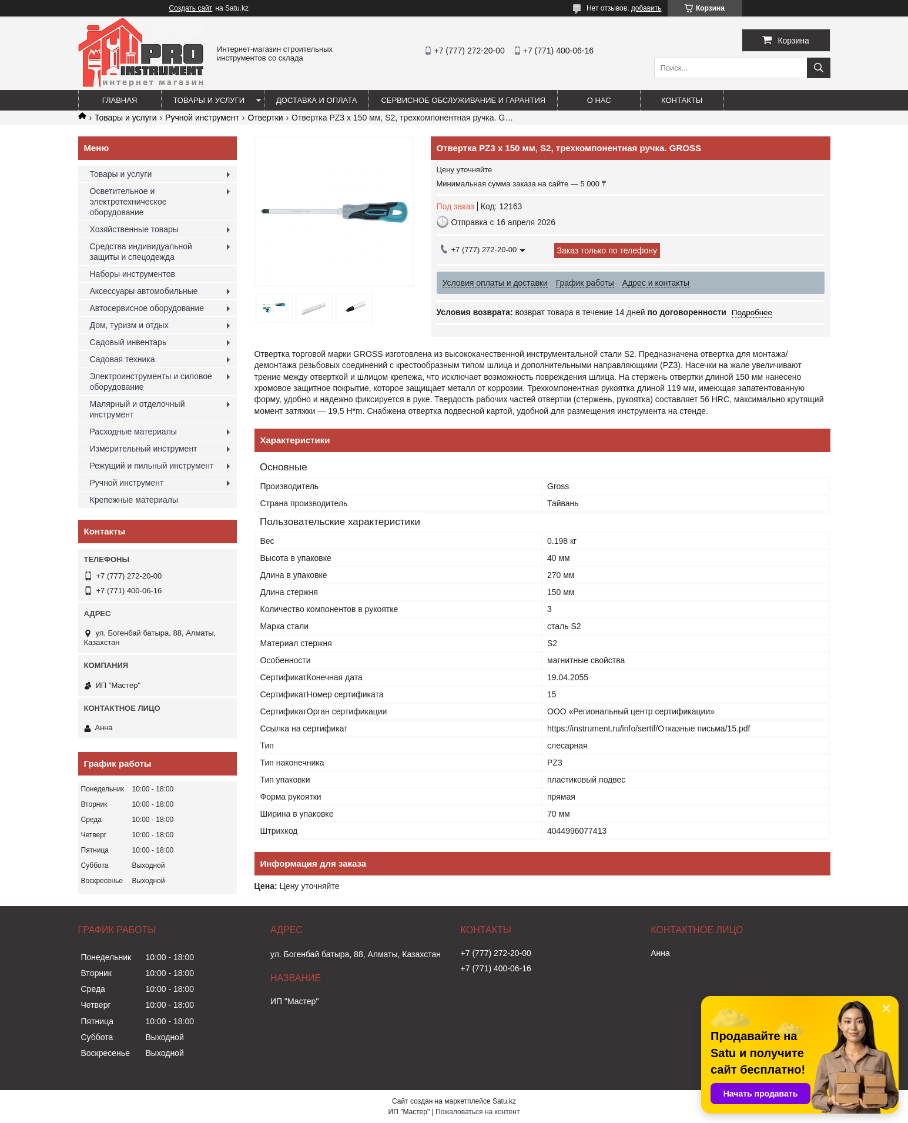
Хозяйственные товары (134, 229)
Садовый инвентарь (128, 342)
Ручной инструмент (202, 117)
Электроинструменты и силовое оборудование (151, 382)
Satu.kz (504, 1101)
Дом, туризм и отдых (129, 325)
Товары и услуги (209, 100)
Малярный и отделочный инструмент (137, 409)
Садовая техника (122, 359)
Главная (120, 100)
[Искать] (818, 68)
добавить (646, 8)
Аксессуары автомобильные (144, 291)
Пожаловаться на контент (477, 1112)
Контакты (681, 100)
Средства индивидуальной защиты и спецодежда (141, 252)
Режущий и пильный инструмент (152, 465)
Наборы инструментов (133, 274)
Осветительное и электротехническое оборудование (128, 201)
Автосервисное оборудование (147, 308)
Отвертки (265, 117)
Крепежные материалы (134, 499)
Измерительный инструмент (143, 448)
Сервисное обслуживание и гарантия (463, 100)
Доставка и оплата (316, 100)
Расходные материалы (133, 431)
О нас (599, 100)
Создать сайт (191, 8)
